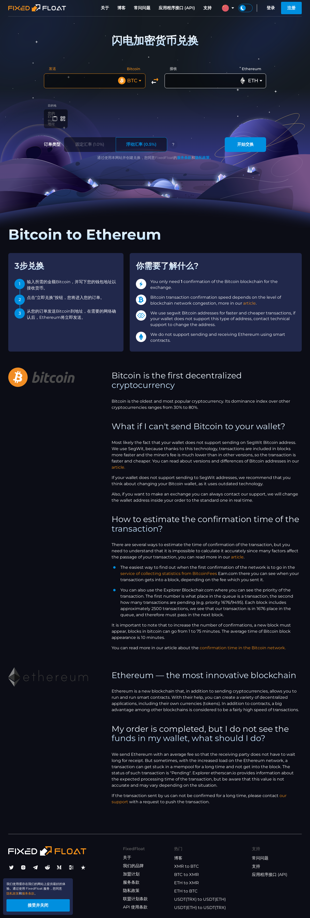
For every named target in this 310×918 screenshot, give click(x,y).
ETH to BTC (186, 888)
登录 (271, 7)
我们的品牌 (133, 863)
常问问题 (142, 7)
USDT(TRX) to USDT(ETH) (200, 897)
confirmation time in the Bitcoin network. (243, 645)
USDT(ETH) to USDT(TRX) (200, 905)
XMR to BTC (186, 864)
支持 (207, 7)
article (249, 300)
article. (118, 464)
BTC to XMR (186, 872)
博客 (121, 7)
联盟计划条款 (135, 896)
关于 (105, 7)
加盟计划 (131, 871)
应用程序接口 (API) (177, 7)
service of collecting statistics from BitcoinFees (168, 571)
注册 (291, 7)
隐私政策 (202, 155)
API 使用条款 (135, 904)
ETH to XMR (186, 880)
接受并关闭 (49, 903)
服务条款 (184, 155)
